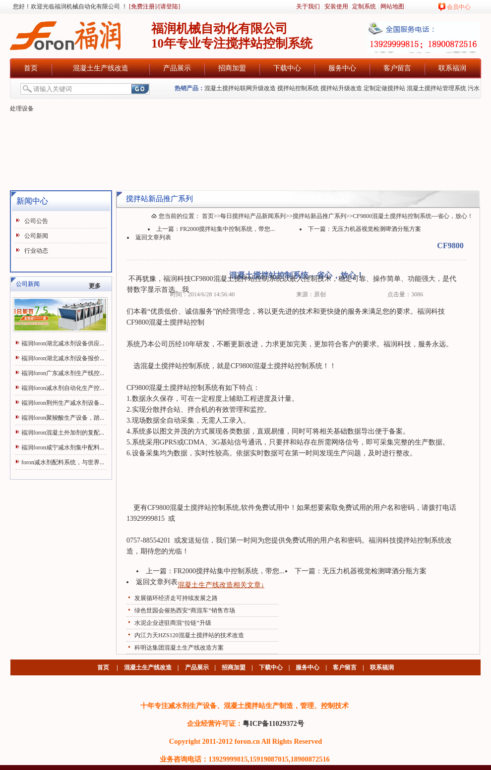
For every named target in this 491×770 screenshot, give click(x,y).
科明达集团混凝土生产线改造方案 (179, 647)
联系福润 (452, 68)
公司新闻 (36, 235)
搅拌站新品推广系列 (319, 216)
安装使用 (336, 6)
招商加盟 (232, 68)
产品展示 (177, 68)
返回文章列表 (153, 237)
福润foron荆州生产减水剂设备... (62, 402)
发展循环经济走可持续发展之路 (176, 598)
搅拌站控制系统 (298, 88)
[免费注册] (142, 6)
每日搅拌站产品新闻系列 (253, 216)
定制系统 (364, 6)
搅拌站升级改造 (341, 88)
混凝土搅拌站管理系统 (436, 88)
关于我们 (308, 6)
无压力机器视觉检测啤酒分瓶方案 (376, 228)
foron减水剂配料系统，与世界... (62, 462)
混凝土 (223, 278)
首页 (31, 68)
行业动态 (36, 250)
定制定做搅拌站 (384, 88)
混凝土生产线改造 (100, 68)
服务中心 (342, 68)
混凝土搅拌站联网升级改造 (240, 88)
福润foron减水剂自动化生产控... (62, 388)
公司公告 (36, 221)
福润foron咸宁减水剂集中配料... (62, 447)
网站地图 (392, 6)
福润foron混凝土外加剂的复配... (62, 432)
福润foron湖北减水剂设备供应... (62, 343)
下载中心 (287, 68)
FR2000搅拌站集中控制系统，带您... (227, 228)
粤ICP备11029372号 (273, 723)
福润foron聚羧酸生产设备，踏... (62, 417)
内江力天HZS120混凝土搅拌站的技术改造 (189, 635)
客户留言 (397, 68)
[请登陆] (169, 6)
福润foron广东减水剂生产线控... (62, 373)
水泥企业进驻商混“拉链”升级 (172, 622)
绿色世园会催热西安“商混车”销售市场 (184, 610)
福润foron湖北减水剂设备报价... (62, 358)
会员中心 (459, 6)
